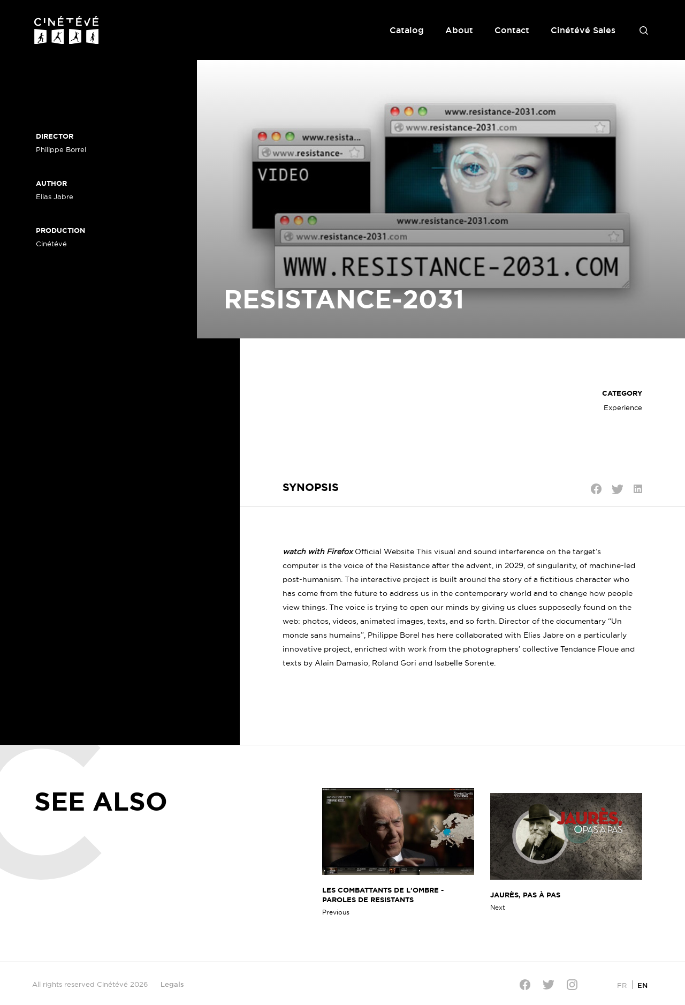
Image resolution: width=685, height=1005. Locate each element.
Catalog (407, 30)
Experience (623, 407)
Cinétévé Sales (583, 30)
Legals (172, 984)
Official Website (384, 551)
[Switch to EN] (642, 985)
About (459, 30)
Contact (511, 30)
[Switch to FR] (622, 985)
